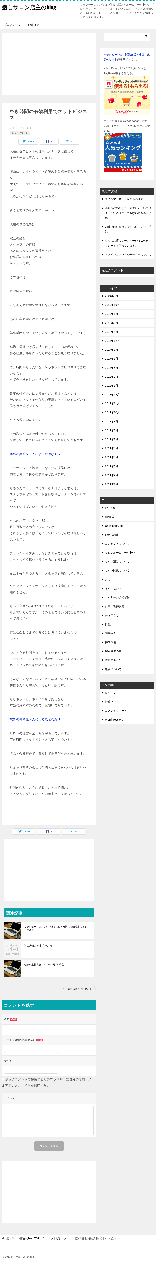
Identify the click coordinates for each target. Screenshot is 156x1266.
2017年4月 (111, 367)
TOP (23, 1238)
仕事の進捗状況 (114, 606)
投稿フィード (113, 701)
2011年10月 (112, 412)
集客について (113, 669)
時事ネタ (110, 633)
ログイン (110, 692)
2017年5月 (111, 358)
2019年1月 (111, 313)
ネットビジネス (19, 133)
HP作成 (109, 516)
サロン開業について (117, 570)
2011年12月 (112, 394)
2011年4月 (111, 457)
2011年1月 (111, 484)
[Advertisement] (49, 64)
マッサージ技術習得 (117, 597)
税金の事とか (113, 660)
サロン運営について (117, 561)
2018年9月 (111, 323)
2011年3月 (111, 466)
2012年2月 (111, 376)
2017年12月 (112, 340)
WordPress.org (114, 719)
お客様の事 (112, 534)
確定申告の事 (113, 651)
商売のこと (112, 615)
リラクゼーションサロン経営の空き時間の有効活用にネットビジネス (56, 928)
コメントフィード (116, 710)
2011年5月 (111, 448)
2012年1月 (111, 385)
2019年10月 (112, 304)
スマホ (109, 579)
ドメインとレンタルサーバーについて (128, 254)
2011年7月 (111, 439)
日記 (108, 624)
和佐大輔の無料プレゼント (38, 945)
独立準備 (110, 642)
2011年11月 (112, 403)
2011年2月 (111, 475)
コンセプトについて (117, 543)
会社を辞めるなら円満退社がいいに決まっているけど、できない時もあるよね (128, 213)
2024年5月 (111, 296)
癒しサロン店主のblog (31, 6)
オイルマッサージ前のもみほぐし (125, 199)
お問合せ (33, 24)
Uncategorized (114, 525)
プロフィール (12, 24)
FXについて (112, 507)
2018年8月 (111, 331)
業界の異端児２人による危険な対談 (35, 454)
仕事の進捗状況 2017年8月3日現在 (44, 964)
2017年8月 (111, 349)
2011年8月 (111, 430)
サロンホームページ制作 (120, 552)
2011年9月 (111, 421)
